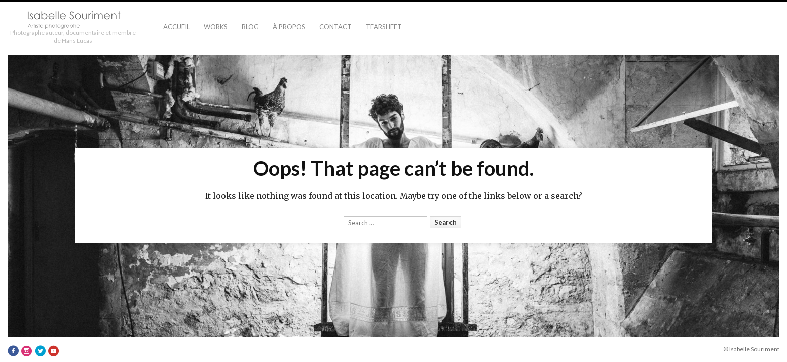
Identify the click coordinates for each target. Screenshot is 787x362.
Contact (335, 27)
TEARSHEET (384, 27)
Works (216, 27)
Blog (250, 27)
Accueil (176, 27)
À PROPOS (289, 27)
